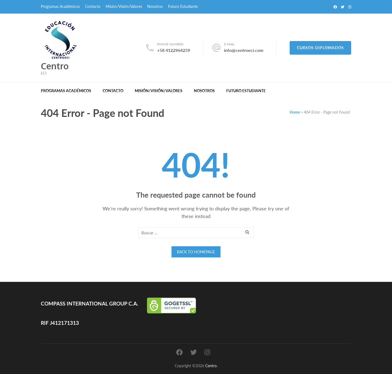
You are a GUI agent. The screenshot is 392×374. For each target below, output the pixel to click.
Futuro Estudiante (183, 6)
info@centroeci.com (243, 50)
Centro (55, 65)
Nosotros (155, 6)
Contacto (92, 6)
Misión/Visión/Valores (124, 6)
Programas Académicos (60, 6)
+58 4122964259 (173, 50)
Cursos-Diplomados (320, 47)
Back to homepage (196, 252)
